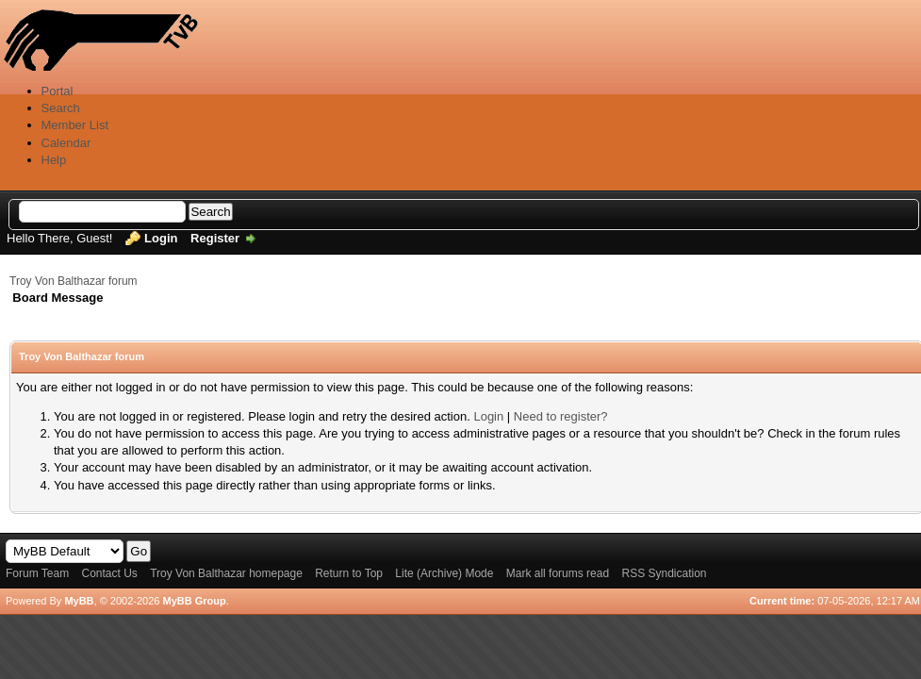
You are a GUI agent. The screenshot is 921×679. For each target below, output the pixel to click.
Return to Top (349, 573)
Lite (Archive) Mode (444, 573)
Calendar (66, 143)
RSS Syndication (663, 573)
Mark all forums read (557, 573)
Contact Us (109, 573)
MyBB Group (193, 600)
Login (160, 238)
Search (60, 108)
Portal (57, 91)
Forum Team (37, 573)
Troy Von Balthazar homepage (226, 573)
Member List (75, 125)
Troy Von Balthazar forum (73, 281)
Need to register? (561, 416)
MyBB (78, 600)
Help (54, 160)
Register (214, 238)
